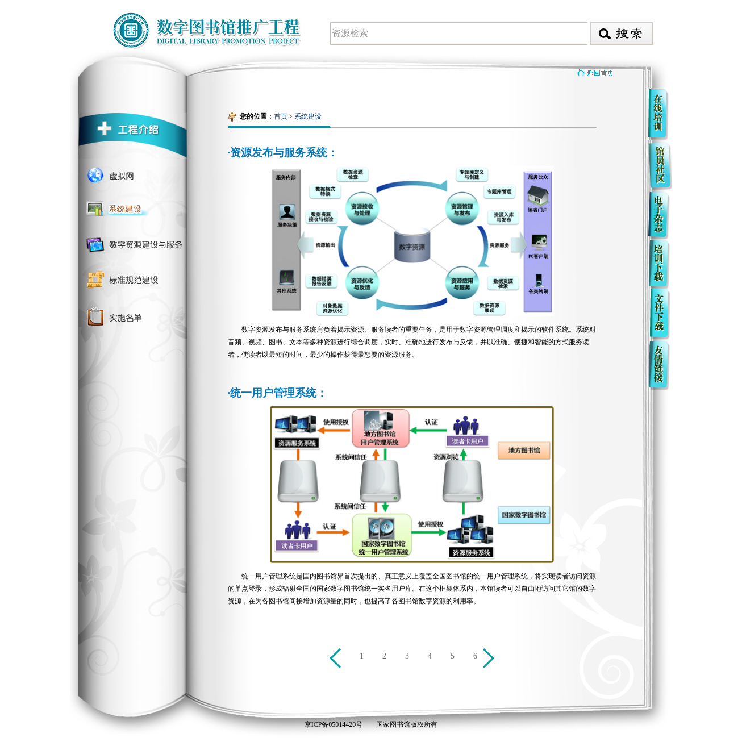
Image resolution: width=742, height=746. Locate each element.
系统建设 (308, 116)
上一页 (337, 660)
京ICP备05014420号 (334, 724)
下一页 (490, 660)
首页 (280, 116)
